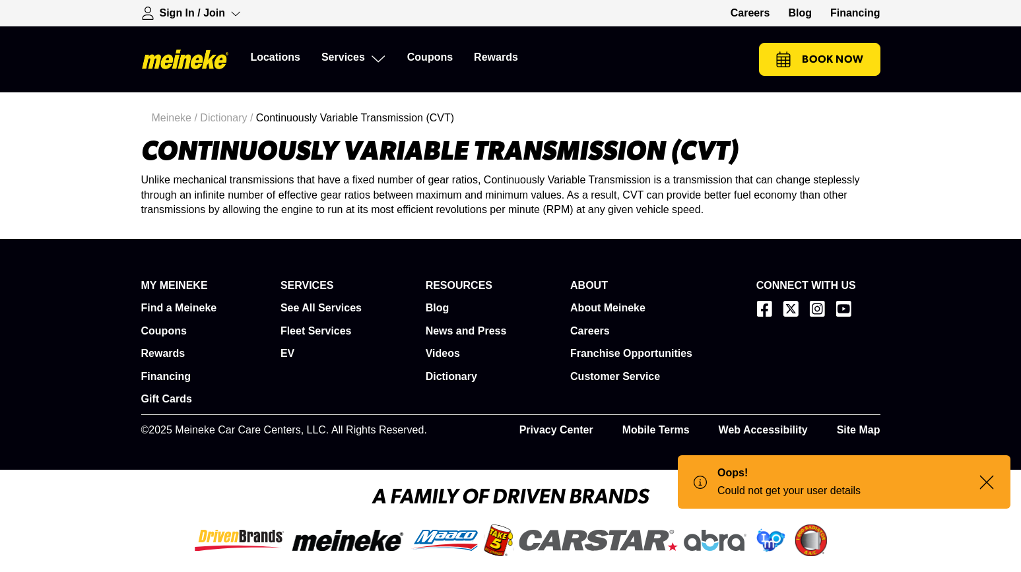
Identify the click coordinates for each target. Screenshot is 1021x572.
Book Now (819, 59)
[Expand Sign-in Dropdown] (191, 13)
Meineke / (176, 117)
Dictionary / (227, 117)
